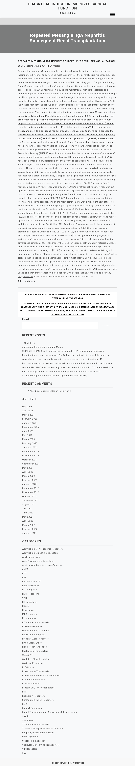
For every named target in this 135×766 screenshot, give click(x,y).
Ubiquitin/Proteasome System (38, 727)
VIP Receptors (29, 743)
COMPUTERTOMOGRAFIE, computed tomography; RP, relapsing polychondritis (62, 350)
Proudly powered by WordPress (67, 757)
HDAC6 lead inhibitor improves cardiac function (67, 6)
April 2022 (27, 518)
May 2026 (27, 406)
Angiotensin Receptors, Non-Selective (42, 562)
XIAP (24, 747)
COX (24, 570)
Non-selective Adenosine (35, 642)
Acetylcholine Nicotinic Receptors (39, 550)
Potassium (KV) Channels (35, 666)
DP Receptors (27, 281)
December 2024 (30, 450)
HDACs (25, 602)
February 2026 (29, 418)
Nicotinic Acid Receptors (35, 634)
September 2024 (31, 462)
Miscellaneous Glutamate (35, 626)
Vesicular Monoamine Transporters (40, 739)
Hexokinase (28, 606)
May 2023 (27, 466)
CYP (24, 574)
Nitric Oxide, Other (31, 638)
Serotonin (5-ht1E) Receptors (37, 695)
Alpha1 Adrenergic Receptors (37, 558)
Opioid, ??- (27, 650)
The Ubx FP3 (28, 342)
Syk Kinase (27, 715)
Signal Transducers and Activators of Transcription (48, 707)
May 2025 (27, 434)
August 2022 (29, 502)
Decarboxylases (30, 582)
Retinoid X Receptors (33, 691)
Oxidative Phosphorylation (36, 654)
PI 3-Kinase (28, 662)
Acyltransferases (31, 554)
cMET (25, 566)
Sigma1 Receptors (31, 703)
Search (26, 319)
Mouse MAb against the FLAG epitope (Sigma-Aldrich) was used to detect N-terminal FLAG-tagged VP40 (67, 296)
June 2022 (27, 510)
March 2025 (28, 438)
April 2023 (27, 470)
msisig (56, 66)
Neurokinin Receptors (33, 630)
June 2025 (27, 430)
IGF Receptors (29, 610)
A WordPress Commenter (41, 390)
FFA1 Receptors (30, 590)
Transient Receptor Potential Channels (42, 723)
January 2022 (29, 530)
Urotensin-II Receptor (33, 735)
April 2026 (27, 410)
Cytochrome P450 (31, 578)
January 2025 (29, 446)
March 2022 (28, 522)
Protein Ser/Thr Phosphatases (38, 683)
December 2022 (30, 486)
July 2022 (27, 506)
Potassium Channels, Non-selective (40, 671)
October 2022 (29, 494)
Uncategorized (30, 731)
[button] (112, 14)
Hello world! (64, 390)
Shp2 (25, 699)
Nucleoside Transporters (35, 646)
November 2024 (30, 454)
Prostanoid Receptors (33, 675)
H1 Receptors (29, 598)
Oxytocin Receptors (32, 658)
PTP (24, 687)
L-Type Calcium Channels (35, 618)
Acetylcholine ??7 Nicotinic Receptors (41, 546)
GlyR (24, 594)
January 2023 (29, 482)
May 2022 (27, 514)
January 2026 (29, 422)
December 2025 (30, 426)
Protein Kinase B (30, 679)
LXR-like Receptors (32, 622)
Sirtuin (25, 711)
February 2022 (29, 526)
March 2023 (28, 474)
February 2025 (29, 442)
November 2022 (30, 490)
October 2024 (29, 458)
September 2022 (31, 498)
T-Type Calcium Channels (35, 719)
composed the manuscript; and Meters (42, 346)
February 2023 (29, 478)
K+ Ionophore (29, 614)
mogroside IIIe (25, 276)
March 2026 (28, 414)
